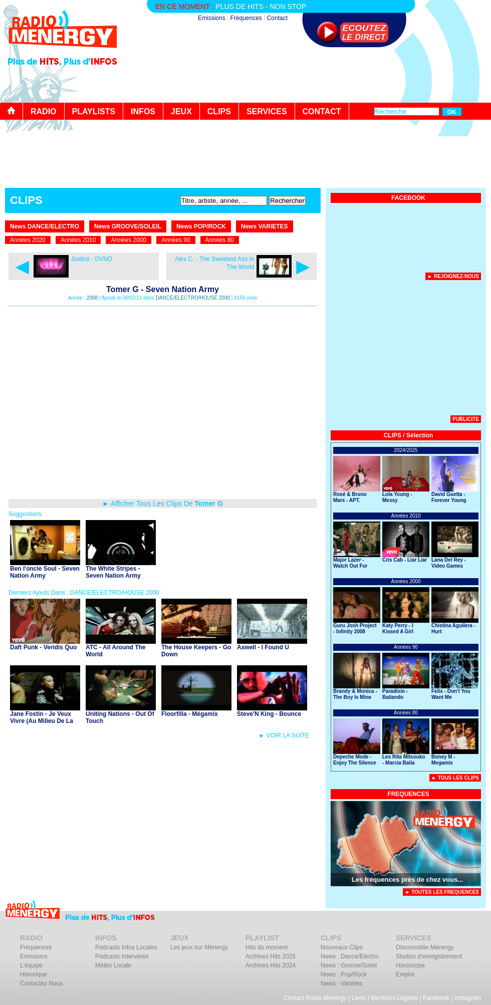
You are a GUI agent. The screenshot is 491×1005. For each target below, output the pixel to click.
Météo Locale (113, 965)
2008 (92, 298)
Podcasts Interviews (122, 956)
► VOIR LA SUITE (284, 735)
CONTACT (322, 111)
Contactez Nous (41, 983)
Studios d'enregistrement (429, 956)
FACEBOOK (408, 197)
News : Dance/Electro (349, 956)
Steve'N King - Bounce (269, 713)
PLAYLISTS (94, 111)
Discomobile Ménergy (424, 947)
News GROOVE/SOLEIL (127, 226)
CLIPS (219, 111)
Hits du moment (267, 947)
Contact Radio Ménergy (315, 997)
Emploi (405, 974)
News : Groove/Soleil (349, 965)
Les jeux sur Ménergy (199, 947)
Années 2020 (28, 239)
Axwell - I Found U (263, 647)
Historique (33, 974)
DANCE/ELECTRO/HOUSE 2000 (193, 298)
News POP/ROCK (201, 226)
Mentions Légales (394, 997)
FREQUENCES (408, 794)
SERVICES (267, 111)
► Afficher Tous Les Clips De (162, 503)
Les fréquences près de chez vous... (407, 879)
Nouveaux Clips (342, 947)
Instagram (467, 997)
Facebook (436, 997)
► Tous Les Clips (455, 778)
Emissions (211, 18)
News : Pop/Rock (344, 974)
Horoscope (410, 965)
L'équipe (31, 965)
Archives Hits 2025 (271, 956)
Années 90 (175, 239)
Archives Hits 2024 (271, 965)
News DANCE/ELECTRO (44, 226)
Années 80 (219, 239)
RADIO (44, 111)
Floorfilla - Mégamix (189, 713)
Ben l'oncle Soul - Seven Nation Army (45, 572)
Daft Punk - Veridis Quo (43, 647)
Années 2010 (78, 239)
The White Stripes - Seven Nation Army (113, 572)
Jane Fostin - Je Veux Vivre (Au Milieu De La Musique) (41, 720)
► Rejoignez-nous (453, 276)
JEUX (181, 111)
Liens (359, 997)
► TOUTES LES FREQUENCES (442, 892)
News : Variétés (341, 983)
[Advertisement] (406, 350)
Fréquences (246, 18)
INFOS (143, 111)
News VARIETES (264, 226)
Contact (277, 18)
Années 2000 (128, 239)
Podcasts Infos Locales (126, 947)
